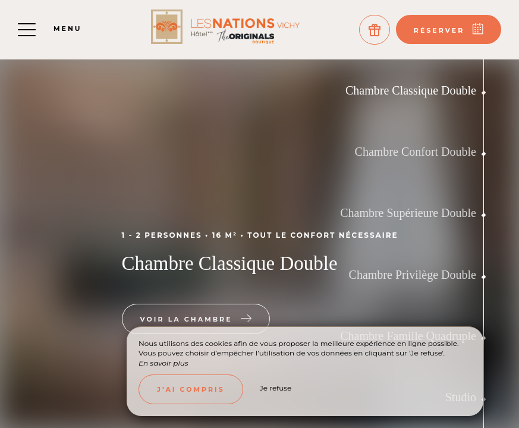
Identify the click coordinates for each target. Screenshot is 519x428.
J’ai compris (191, 389)
